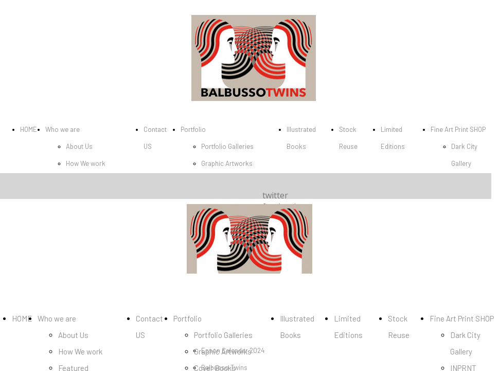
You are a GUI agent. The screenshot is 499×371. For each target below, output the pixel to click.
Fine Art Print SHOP (458, 129)
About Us (79, 146)
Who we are (62, 129)
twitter (275, 195)
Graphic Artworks (227, 163)
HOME (28, 129)
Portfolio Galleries (227, 146)
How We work (85, 163)
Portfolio (193, 129)
